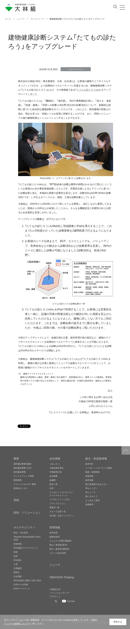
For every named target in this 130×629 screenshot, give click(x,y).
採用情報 (54, 527)
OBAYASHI (61, 577)
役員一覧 (53, 484)
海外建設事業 (20, 471)
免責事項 (89, 504)
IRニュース (90, 492)
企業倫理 (18, 568)
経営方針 (89, 463)
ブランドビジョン (57, 503)
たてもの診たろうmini (88, 90)
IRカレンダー (91, 488)
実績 (16, 500)
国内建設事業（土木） (23, 467)
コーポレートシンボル (59, 499)
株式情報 (89, 480)
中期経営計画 (55, 471)
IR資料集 (89, 475)
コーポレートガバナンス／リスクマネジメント (61, 494)
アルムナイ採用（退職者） (60, 540)
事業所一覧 (54, 507)
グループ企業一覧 (57, 511)
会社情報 (54, 458)
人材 (16, 564)
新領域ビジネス (21, 488)
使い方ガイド (91, 496)
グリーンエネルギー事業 (25, 484)
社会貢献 (18, 576)
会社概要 (53, 475)
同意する (117, 621)
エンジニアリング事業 (24, 475)
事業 (16, 458)
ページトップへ (126, 450)
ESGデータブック (22, 588)
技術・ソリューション (27, 512)
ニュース (54, 565)
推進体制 (18, 543)
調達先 (17, 572)
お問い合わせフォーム (101, 405)
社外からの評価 (21, 584)
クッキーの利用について (16, 623)
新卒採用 (53, 532)
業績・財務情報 (92, 471)
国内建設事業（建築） (23, 463)
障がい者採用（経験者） (59, 548)
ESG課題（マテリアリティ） (26, 547)
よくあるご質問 (92, 500)
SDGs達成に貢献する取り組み (27, 580)
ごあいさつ (54, 463)
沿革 (51, 488)
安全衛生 (18, 560)
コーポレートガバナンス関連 (98, 467)
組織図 (52, 480)
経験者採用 (54, 536)
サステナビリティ (24, 527)
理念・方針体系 (21, 532)
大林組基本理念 (56, 467)
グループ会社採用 (57, 552)
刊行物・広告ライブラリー (61, 515)
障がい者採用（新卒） (58, 544)
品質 (16, 555)
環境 (16, 551)
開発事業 (18, 480)
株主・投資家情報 (96, 458)
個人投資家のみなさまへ (96, 484)
